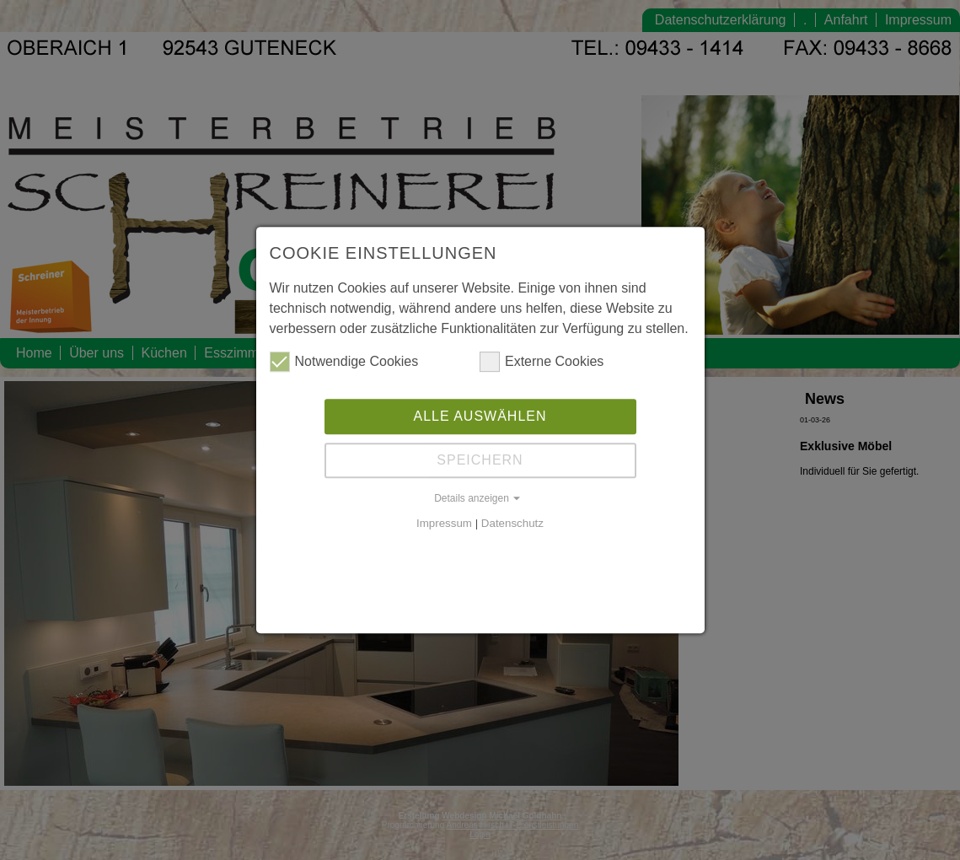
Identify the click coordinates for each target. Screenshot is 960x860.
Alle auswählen (479, 416)
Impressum (444, 523)
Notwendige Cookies (344, 362)
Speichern (480, 460)
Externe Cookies (541, 362)
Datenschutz (512, 523)
